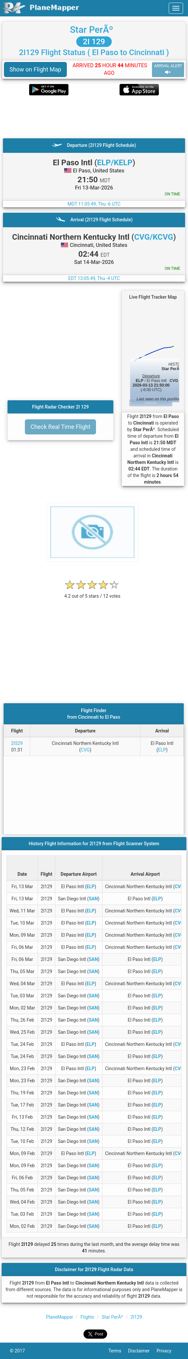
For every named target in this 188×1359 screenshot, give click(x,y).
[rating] (92, 592)
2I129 (136, 1317)
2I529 (17, 743)
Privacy (167, 1350)
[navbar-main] (176, 8)
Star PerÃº (91, 29)
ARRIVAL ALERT (168, 69)
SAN (93, 898)
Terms (118, 1350)
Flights (87, 1317)
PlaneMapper (59, 1317)
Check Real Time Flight (60, 426)
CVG (85, 749)
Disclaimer (142, 1350)
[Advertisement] (94, 116)
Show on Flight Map (35, 69)
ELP (162, 749)
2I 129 (94, 41)
